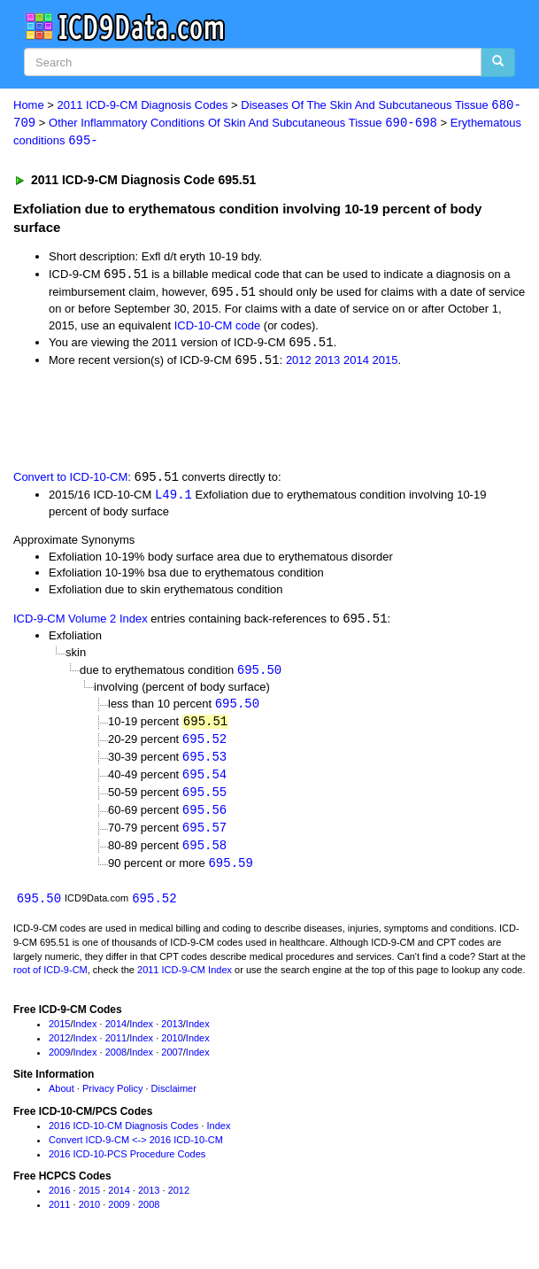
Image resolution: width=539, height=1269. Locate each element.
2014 (356, 363)
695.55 (204, 800)
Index (85, 1034)
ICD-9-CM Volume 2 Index (80, 624)
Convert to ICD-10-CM (70, 481)
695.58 (204, 855)
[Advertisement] (207, 420)
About (61, 1100)
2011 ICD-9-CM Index (184, 981)
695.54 (204, 782)
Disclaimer (173, 1100)
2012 (299, 363)
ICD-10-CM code (217, 327)
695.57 (204, 836)
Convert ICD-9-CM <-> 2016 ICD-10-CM (136, 1150)
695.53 (204, 763)
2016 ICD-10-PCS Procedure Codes (127, 1164)
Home (28, 105)
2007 (171, 1062)
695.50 (259, 674)
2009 (59, 1062)
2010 (171, 1048)
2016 (59, 1201)
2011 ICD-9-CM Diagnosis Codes (143, 105)
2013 (327, 363)
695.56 (204, 818)
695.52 (204, 745)
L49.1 (173, 498)
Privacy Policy (112, 1100)
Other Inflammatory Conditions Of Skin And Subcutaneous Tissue (243, 123)
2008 (116, 1062)
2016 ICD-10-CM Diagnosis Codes (123, 1137)
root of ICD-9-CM (50, 981)
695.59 (230, 872)
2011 (116, 1048)
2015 (385, 363)
